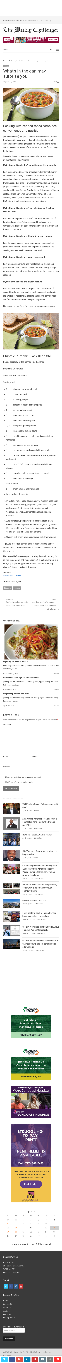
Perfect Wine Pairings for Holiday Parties (21, 677)
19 (8, 1232)
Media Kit (7, 1314)
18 (54, 1228)
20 (16, 1232)
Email (35, 757)
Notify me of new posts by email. (19, 782)
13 (16, 1228)
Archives (6, 1311)
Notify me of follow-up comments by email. (23, 777)
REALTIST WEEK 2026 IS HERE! (37, 834)
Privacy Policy (9, 1317)
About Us (7, 1307)
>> (54, 1211)
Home (5, 1301)
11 (54, 1224)
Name (6, 757)
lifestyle (7, 588)
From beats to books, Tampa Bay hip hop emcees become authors (39, 914)
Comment (7, 724)
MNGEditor (38, 828)
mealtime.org (49, 306)
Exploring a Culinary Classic (15, 661)
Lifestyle (6, 66)
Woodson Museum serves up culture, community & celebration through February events (39, 888)
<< (7, 1211)
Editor (36, 811)
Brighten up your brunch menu (16, 693)
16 (38, 1228)
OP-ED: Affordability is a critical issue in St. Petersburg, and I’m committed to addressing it (40, 944)
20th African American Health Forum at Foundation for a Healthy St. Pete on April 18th (39, 822)
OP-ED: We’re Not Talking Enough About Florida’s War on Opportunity (40, 928)
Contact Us (7, 1304)
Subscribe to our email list (13, 1327)
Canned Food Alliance (12, 575)
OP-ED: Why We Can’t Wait (34, 900)
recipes (17, 588)
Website (6, 767)
